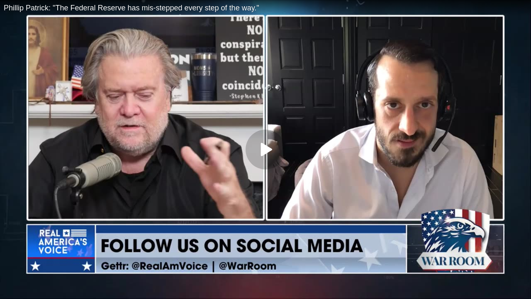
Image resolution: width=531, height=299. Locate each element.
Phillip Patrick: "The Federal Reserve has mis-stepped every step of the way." (131, 8)
